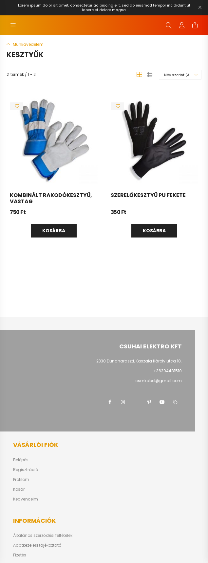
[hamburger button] (13, 25)
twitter (135, 402)
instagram (122, 402)
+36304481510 (167, 371)
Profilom (21, 479)
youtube (162, 402)
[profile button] (181, 25)
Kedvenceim (25, 499)
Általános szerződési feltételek (42, 535)
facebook (109, 402)
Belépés (20, 460)
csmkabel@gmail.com (158, 380)
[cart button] (194, 25)
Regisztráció (25, 469)
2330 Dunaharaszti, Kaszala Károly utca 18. (139, 361)
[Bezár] (200, 7)
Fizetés (19, 555)
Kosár (19, 489)
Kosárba (53, 230)
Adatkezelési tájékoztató (37, 545)
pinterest (149, 402)
